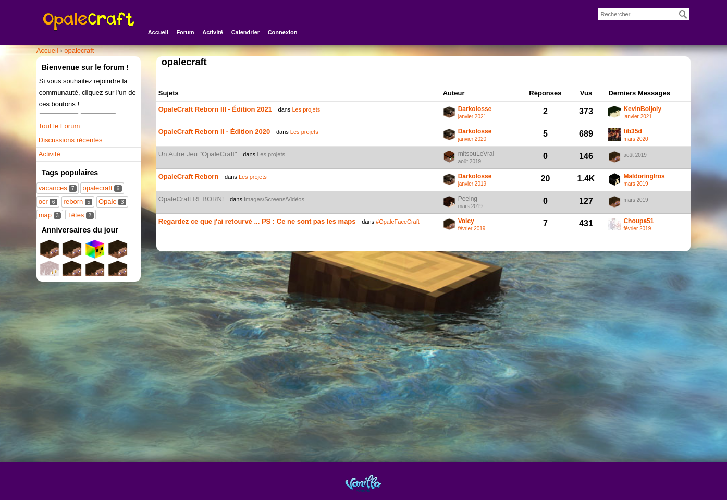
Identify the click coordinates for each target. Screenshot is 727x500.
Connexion (283, 32)
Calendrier (245, 32)
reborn (78, 201)
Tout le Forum (59, 126)
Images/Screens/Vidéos (274, 199)
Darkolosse (475, 109)
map (50, 215)
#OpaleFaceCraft (398, 221)
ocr (48, 201)
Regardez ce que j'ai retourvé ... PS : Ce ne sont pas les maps (257, 221)
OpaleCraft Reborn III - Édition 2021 (215, 109)
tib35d (632, 131)
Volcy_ (468, 221)
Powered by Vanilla (363, 483)
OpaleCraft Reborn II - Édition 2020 (214, 132)
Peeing (467, 199)
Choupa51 (638, 221)
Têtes (80, 215)
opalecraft (101, 188)
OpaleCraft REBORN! (191, 199)
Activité (212, 32)
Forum (185, 32)
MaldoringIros (643, 176)
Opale (112, 201)
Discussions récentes (71, 140)
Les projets (306, 109)
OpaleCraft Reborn (188, 176)
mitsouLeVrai (476, 154)
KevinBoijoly (642, 109)
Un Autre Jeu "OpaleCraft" (197, 154)
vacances (58, 188)
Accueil (158, 32)
